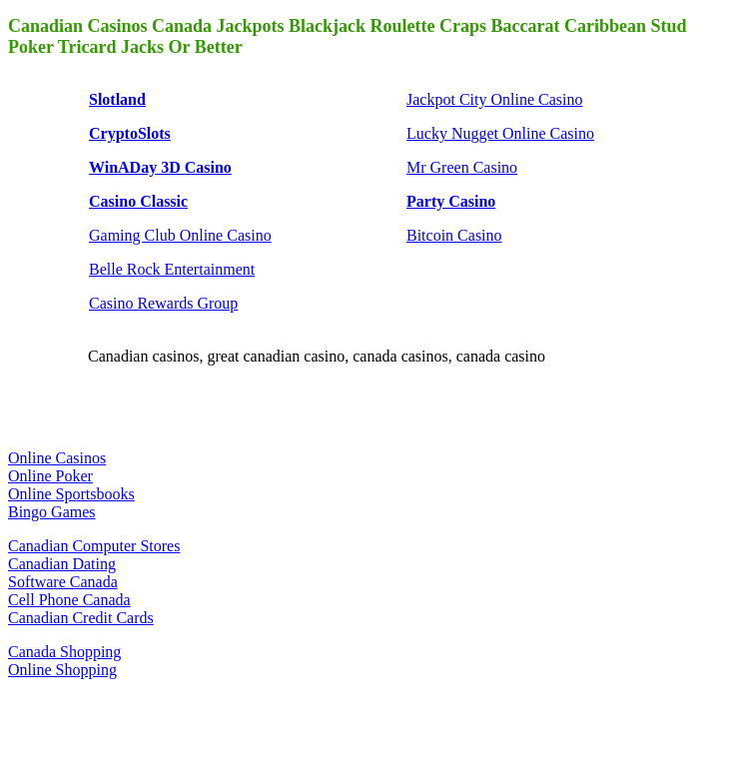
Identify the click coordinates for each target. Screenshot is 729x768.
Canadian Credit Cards (81, 617)
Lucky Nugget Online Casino (500, 133)
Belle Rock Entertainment (172, 269)
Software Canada (63, 581)
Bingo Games (52, 511)
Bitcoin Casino (454, 235)
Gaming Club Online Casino (180, 235)
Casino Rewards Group (163, 303)
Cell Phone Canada (69, 599)
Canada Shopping (64, 651)
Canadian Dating (62, 563)
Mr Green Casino (461, 167)
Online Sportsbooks (71, 493)
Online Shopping (62, 669)
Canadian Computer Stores (94, 545)
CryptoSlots (130, 133)
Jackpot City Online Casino (494, 99)
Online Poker (50, 475)
